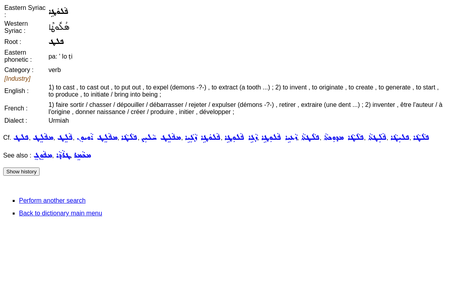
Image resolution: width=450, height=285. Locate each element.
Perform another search (52, 200)
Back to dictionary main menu (60, 213)
